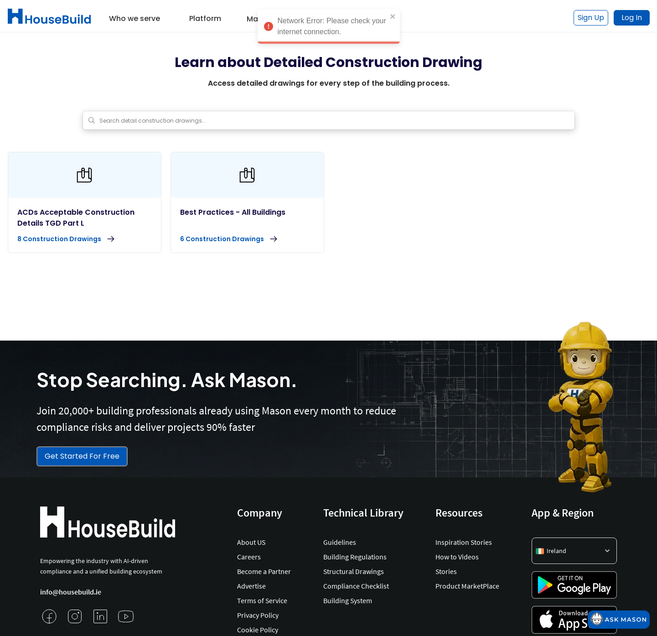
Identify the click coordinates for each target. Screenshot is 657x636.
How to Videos (457, 556)
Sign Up (591, 17)
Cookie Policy (257, 629)
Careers (249, 556)
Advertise (251, 585)
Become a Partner (264, 571)
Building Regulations (355, 556)
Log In (631, 17)
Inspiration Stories (463, 542)
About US (251, 542)
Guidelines (339, 542)
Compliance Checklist (356, 585)
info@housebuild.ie (70, 591)
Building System (347, 600)
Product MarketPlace (467, 585)
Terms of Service (262, 600)
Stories (446, 571)
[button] (134, 15)
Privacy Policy (258, 615)
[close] (393, 12)
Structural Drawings (353, 571)
